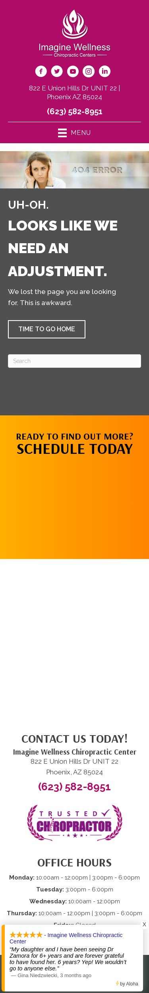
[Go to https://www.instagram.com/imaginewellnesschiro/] (89, 72)
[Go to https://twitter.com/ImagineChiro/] (57, 72)
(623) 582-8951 (75, 111)
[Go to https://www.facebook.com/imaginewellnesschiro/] (41, 72)
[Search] (74, 361)
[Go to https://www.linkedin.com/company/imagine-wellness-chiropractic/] (104, 72)
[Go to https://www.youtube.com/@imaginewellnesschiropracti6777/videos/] (73, 72)
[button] (46, 329)
